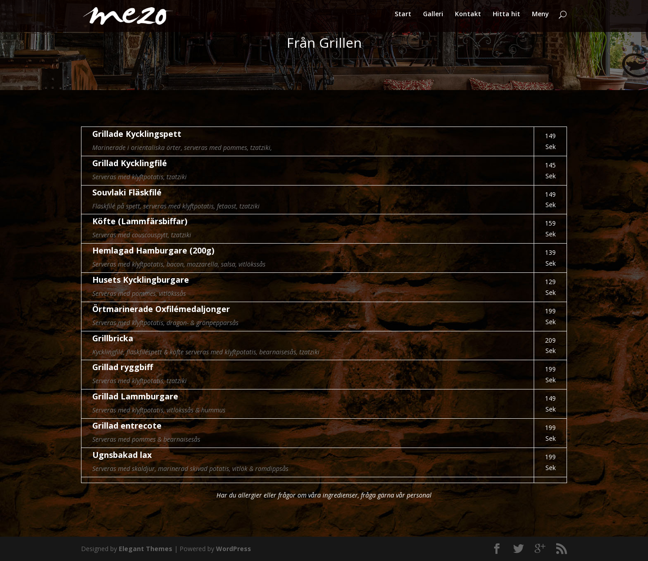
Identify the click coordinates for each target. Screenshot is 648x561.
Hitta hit (506, 18)
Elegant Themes (145, 548)
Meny (540, 18)
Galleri (433, 18)
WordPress (233, 548)
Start (403, 18)
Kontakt (468, 18)
